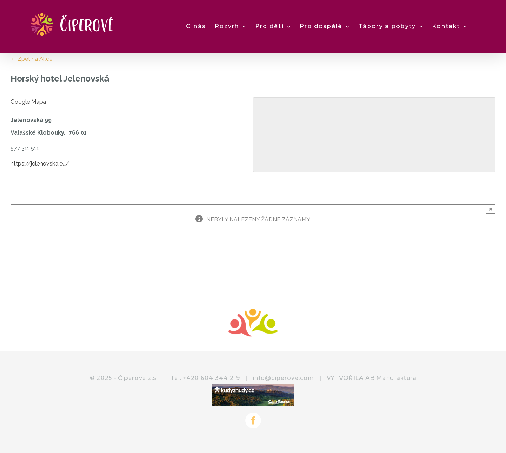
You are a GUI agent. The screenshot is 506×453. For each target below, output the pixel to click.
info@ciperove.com (283, 378)
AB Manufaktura (390, 378)
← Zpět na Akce (31, 59)
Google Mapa (28, 101)
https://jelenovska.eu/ (40, 163)
